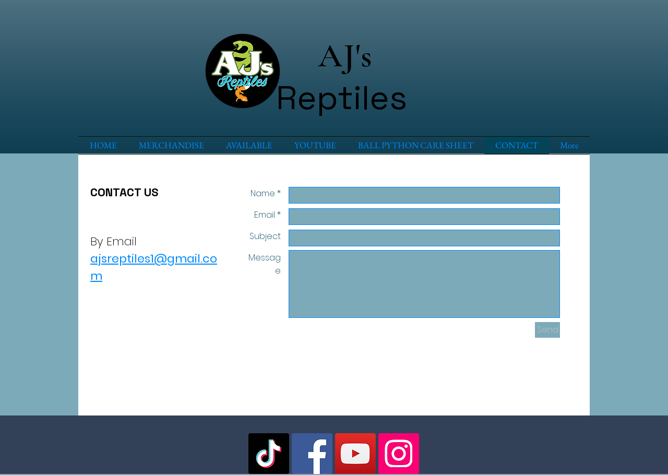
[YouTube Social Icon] (355, 453)
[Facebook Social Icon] (312, 453)
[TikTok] (268, 453)
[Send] (547, 330)
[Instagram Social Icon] (398, 453)
